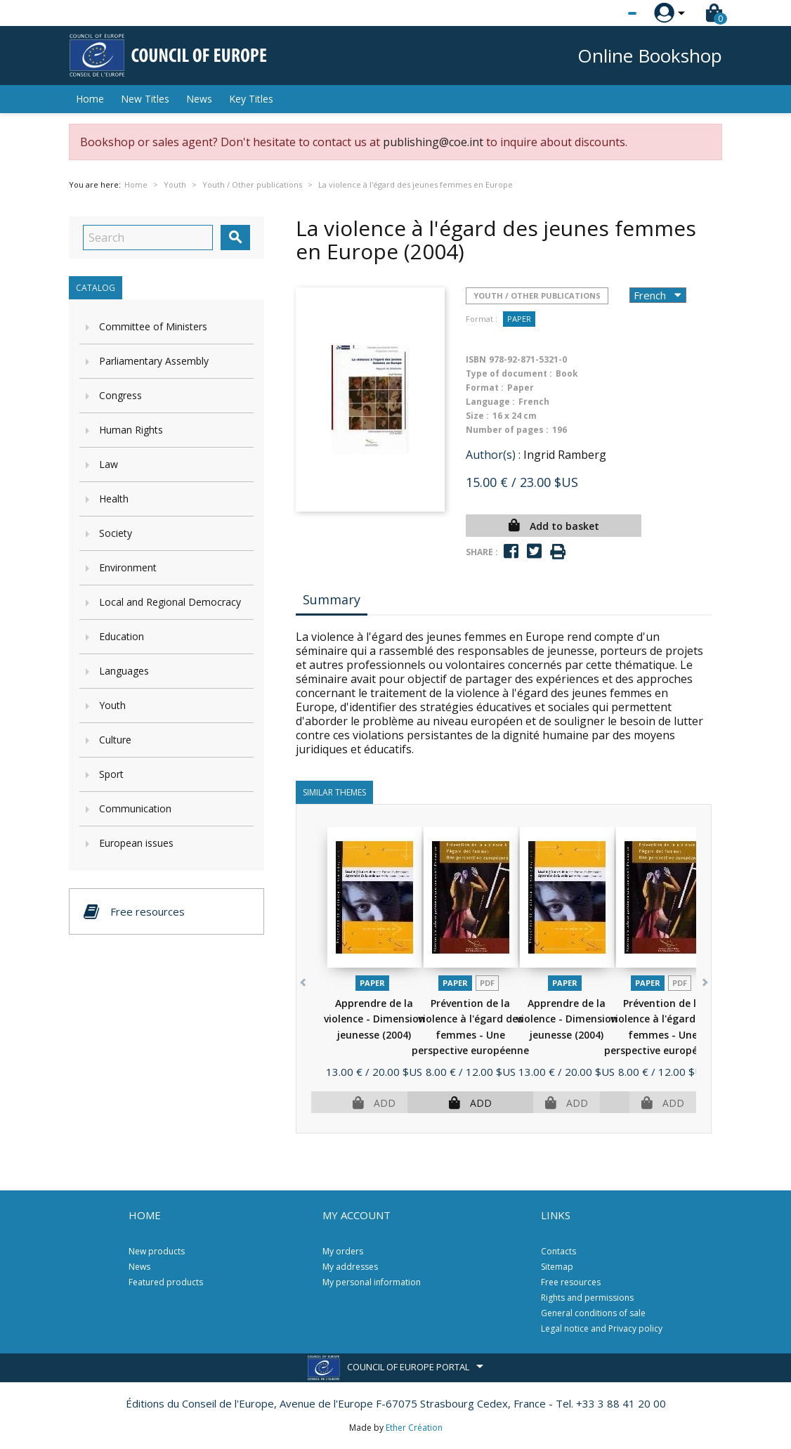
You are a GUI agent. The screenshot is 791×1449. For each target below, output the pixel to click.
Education (121, 636)
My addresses (350, 1267)
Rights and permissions (587, 1298)
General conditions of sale (593, 1313)
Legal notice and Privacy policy (601, 1328)
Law (108, 464)
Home (90, 98)
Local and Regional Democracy (170, 602)
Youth (112, 705)
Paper (519, 318)
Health (114, 498)
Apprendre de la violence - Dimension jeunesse (374, 1018)
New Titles (145, 98)
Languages (124, 670)
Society (115, 533)
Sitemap (557, 1267)
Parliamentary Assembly (154, 361)
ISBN (476, 359)
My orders (342, 1251)
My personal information (371, 1282)
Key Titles (251, 98)
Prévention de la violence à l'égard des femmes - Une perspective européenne (470, 1034)
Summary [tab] (331, 599)
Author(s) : (493, 455)
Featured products (166, 1282)
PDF (487, 982)
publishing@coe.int (433, 142)
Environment (128, 567)
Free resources (571, 1282)
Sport (111, 774)
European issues (136, 843)
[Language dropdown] (606, 13)
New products (157, 1251)
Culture (115, 739)
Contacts (558, 1251)
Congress (120, 395)
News (199, 98)
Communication (135, 808)
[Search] (148, 237)
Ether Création (414, 1428)
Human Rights (131, 429)
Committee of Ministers (153, 326)
